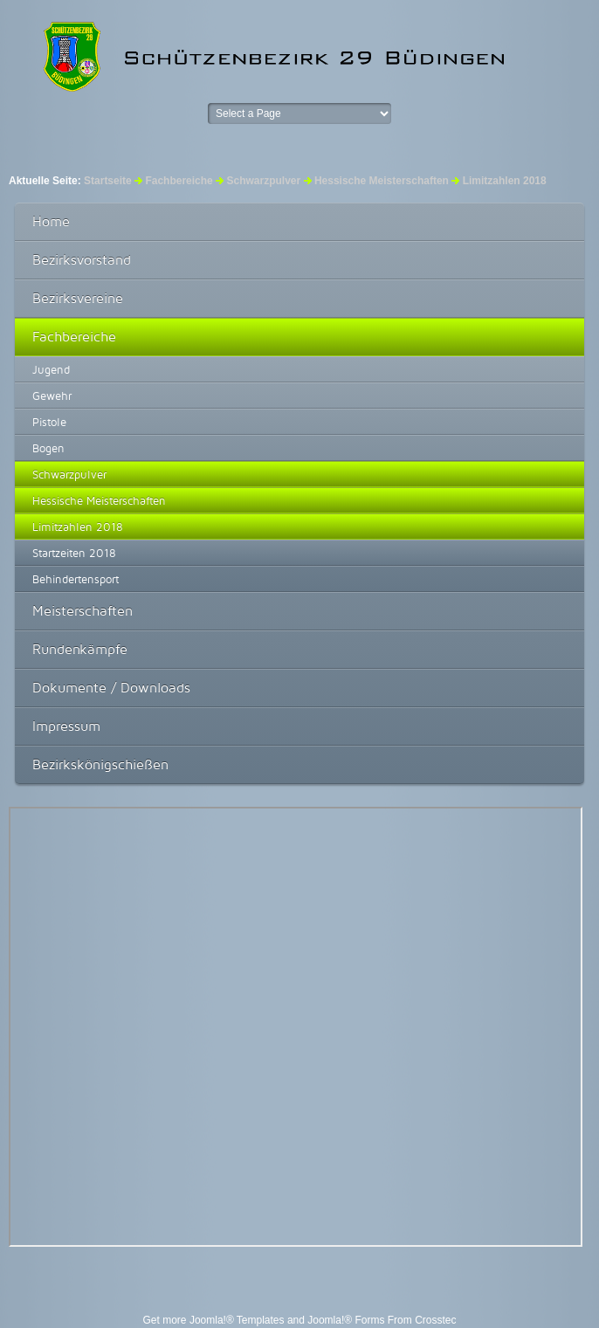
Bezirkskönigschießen (100, 764)
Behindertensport (75, 579)
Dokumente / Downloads (111, 687)
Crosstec (435, 1320)
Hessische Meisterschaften (99, 500)
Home (51, 221)
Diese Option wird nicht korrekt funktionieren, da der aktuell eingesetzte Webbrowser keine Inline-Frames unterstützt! (295, 1027)
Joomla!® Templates (237, 1320)
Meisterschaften (82, 610)
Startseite (108, 181)
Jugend (51, 369)
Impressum (66, 726)
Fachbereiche (178, 181)
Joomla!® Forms (345, 1320)
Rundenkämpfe (79, 649)
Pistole (49, 422)
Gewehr (52, 396)
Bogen (48, 448)
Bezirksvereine (77, 298)
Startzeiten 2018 (74, 553)
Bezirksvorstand (81, 259)
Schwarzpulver (263, 181)
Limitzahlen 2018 (77, 526)
